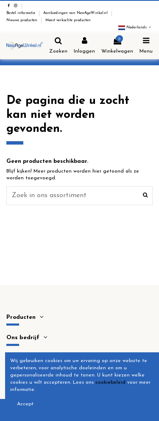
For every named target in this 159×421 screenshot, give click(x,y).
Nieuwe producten (22, 20)
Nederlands (135, 27)
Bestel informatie (21, 13)
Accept (25, 404)
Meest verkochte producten (68, 20)
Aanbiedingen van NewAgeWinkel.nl (76, 13)
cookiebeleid (110, 382)
